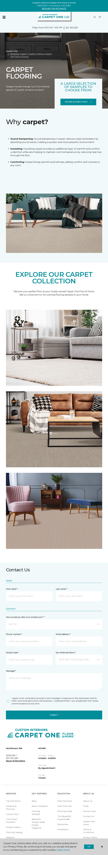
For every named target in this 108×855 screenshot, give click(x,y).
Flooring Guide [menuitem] (64, 811)
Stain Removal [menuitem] (64, 801)
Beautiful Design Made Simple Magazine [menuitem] (38, 823)
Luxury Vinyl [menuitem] (12, 814)
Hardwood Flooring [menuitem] (11, 807)
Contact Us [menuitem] (88, 816)
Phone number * (14, 634)
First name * (12, 589)
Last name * (61, 589)
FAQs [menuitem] (86, 806)
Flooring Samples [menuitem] (36, 812)
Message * (11, 671)
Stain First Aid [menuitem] (64, 806)
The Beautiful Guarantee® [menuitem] (64, 818)
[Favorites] (99, 17)
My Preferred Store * (66, 653)
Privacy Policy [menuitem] (90, 837)
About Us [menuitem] (87, 801)
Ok (88, 846)
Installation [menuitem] (63, 829)
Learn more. (63, 850)
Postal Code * (12, 653)
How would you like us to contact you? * (25, 617)
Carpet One (12, 51)
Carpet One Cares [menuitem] (89, 823)
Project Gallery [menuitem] (13, 827)
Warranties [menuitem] (62, 824)
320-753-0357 (72, 27)
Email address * (63, 634)
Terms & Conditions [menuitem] (88, 831)
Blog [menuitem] (34, 801)
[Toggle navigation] (4, 17)
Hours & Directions (78, 102)
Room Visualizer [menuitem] (40, 806)
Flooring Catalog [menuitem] (14, 832)
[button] (94, 17)
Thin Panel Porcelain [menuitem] (11, 820)
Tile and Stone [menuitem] (13, 801)
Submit (54, 715)
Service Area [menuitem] (89, 811)
